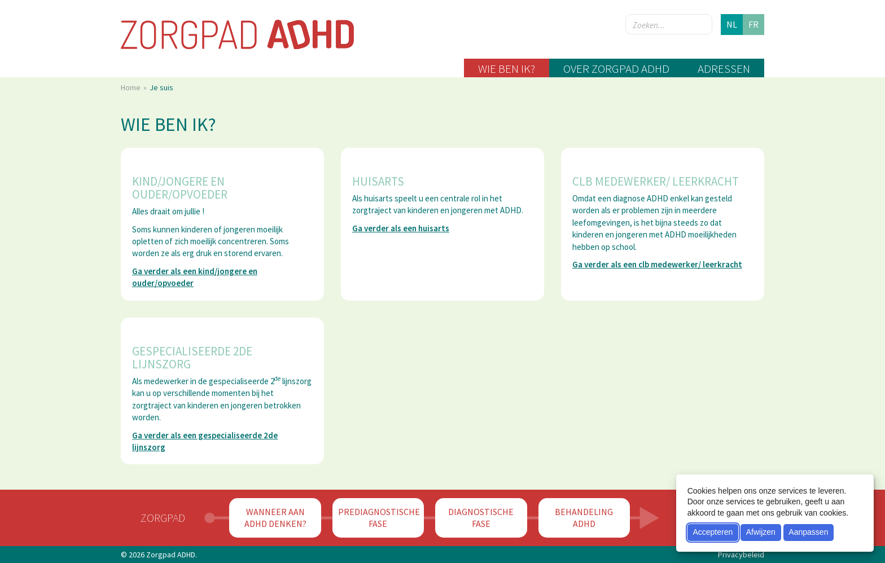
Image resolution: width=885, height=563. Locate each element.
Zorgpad (163, 518)
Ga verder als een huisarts (400, 228)
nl (731, 24)
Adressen (724, 68)
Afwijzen (761, 531)
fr (753, 24)
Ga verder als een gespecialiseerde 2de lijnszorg (205, 441)
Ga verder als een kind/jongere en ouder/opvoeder (194, 277)
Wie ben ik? (506, 68)
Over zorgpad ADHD (616, 68)
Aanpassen (808, 531)
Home (131, 87)
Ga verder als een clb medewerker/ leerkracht (657, 264)
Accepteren (713, 531)
